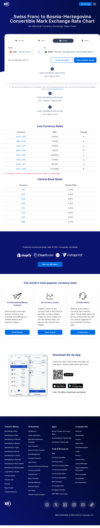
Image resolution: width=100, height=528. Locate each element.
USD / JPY (21, 146)
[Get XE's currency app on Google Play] (75, 386)
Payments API (32, 474)
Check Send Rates (34, 435)
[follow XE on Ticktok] (92, 504)
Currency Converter (58, 457)
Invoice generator (58, 486)
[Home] (6, 4)
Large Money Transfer (12, 472)
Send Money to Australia (12, 459)
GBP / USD (21, 150)
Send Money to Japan (11, 447)
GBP (23, 222)
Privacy (77, 455)
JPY (23, 190)
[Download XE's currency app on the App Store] (59, 386)
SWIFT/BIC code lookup (60, 494)
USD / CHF (21, 155)
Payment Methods (34, 482)
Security (7, 484)
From (10, 48)
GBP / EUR (21, 141)
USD (23, 203)
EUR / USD (21, 137)
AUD (23, 213)
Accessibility (79, 478)
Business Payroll (33, 486)
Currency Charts (57, 461)
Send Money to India (11, 435)
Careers (78, 439)
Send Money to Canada (12, 455)
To (45, 48)
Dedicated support (81, 447)
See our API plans (50, 264)
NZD (23, 217)
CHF (23, 194)
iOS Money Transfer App (60, 442)
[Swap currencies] (39, 52)
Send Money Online (11, 431)
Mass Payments (33, 478)
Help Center (79, 443)
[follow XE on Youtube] (83, 504)
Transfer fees (9, 480)
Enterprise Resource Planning (38, 466)
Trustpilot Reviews (10, 492)
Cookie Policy (80, 459)
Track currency (62, 60)
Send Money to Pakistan (12, 439)
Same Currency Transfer (36, 450)
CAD (23, 208)
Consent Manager (81, 463)
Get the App (85, 4)
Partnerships (79, 435)
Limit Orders (32, 462)
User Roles (32, 490)
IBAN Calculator (57, 482)
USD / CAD (21, 160)
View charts (50, 332)
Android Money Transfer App (61, 438)
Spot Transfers (33, 446)
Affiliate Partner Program (36, 494)
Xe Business (32, 431)
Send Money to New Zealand (14, 463)
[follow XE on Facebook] (47, 504)
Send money (17, 332)
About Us (78, 431)
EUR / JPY (21, 164)
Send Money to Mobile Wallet (14, 467)
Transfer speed (9, 476)
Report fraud (8, 488)
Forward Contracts (34, 458)
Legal (77, 451)
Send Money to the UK (11, 451)
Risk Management (34, 454)
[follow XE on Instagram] (74, 504)
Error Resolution (80, 482)
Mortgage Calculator (59, 490)
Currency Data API (34, 470)
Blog (53, 453)
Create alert (82, 332)
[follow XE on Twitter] (56, 504)
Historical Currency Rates (60, 465)
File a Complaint (80, 474)
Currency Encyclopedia (59, 469)
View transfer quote (85, 60)
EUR (23, 199)
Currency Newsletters (59, 478)
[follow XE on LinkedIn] (65, 504)
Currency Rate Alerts (59, 474)
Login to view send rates (55, 89)
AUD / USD (21, 169)
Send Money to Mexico (12, 443)
